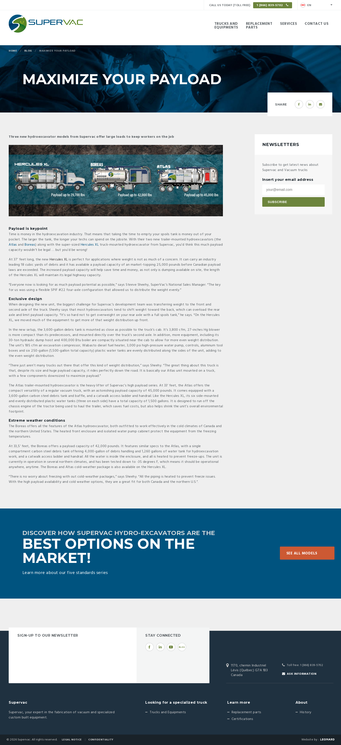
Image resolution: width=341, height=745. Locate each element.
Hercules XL (90, 245)
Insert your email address (287, 180)
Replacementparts (259, 25)
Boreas (30, 245)
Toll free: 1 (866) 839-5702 (305, 665)
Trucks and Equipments (168, 712)
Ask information (302, 673)
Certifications (242, 719)
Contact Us (316, 24)
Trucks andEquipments (226, 25)
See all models (302, 553)
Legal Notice (72, 740)
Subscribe (277, 202)
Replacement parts (246, 712)
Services (288, 24)
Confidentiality (101, 740)
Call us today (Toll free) (250, 5)
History (305, 712)
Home (13, 51)
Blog (28, 51)
